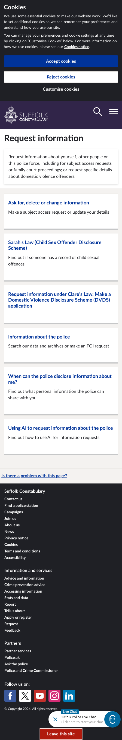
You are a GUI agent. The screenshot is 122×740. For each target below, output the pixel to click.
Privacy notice (16, 538)
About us (12, 525)
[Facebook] (10, 696)
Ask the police (16, 664)
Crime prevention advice (24, 585)
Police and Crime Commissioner (31, 671)
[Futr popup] (75, 719)
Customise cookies (61, 89)
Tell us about (14, 611)
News (9, 532)
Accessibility (15, 558)
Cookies (11, 545)
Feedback (12, 631)
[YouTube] (40, 696)
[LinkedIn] (69, 696)
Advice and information (24, 578)
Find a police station (21, 506)
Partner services (17, 651)
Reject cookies (61, 77)
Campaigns (13, 512)
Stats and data (16, 598)
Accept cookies (61, 61)
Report (10, 604)
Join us (10, 519)
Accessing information (23, 591)
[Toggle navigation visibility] (114, 112)
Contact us (13, 499)
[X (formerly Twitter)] (25, 696)
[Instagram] (54, 696)
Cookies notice (76, 47)
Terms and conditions (22, 551)
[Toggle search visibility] (98, 112)
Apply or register (18, 617)
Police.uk (12, 658)
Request (11, 624)
